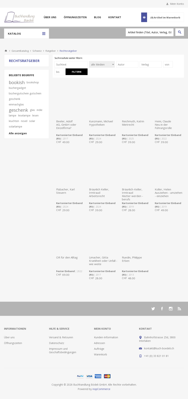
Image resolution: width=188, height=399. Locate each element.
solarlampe (15, 126)
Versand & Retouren (61, 337)
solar (32, 121)
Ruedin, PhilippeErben (132, 259)
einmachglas (16, 104)
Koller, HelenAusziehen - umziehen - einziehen (168, 192)
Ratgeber (51, 50)
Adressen (99, 343)
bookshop (33, 82)
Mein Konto (177, 4)
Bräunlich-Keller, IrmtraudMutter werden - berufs (132, 194)
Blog (97, 17)
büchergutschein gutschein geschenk (25, 96)
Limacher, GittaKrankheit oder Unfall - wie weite (103, 261)
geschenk (18, 110)
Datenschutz (56, 343)
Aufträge (99, 348)
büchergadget (17, 88)
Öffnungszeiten (75, 17)
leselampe (24, 115)
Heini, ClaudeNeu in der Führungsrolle (163, 124)
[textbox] (149, 32)
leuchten (14, 121)
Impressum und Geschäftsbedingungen (62, 350)
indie (39, 110)
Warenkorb (100, 354)
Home (6, 51)
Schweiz (37, 50)
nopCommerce (101, 389)
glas (32, 110)
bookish (17, 82)
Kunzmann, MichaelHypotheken (101, 122)
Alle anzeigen (18, 133)
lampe (12, 115)
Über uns (50, 17)
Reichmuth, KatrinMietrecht (133, 122)
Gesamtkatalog (20, 50)
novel (24, 121)
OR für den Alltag (67, 257)
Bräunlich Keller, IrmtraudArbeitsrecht (99, 192)
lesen (35, 115)
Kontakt (114, 17)
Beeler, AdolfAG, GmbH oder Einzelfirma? (66, 124)
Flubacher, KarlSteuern (65, 190)
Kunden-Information (106, 337)
